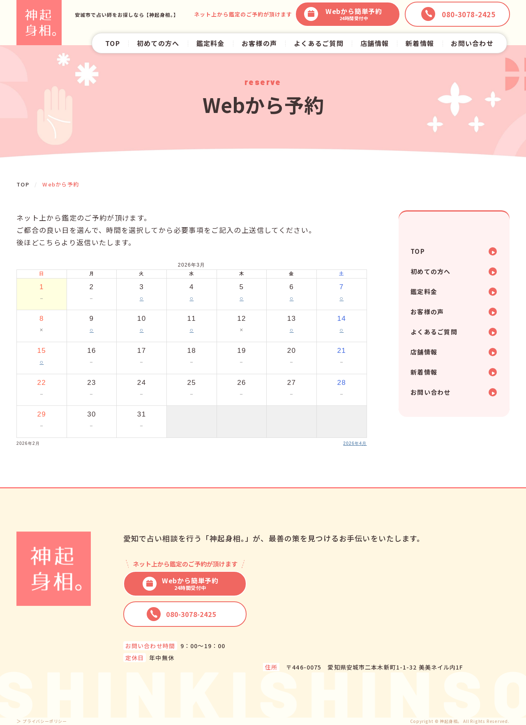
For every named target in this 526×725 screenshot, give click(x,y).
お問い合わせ (472, 43)
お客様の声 (259, 43)
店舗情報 (374, 43)
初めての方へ (158, 43)
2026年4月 (355, 443)
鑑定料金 (210, 43)
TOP (112, 43)
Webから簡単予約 (343, 14)
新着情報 (420, 43)
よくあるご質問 (319, 43)
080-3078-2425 (181, 614)
